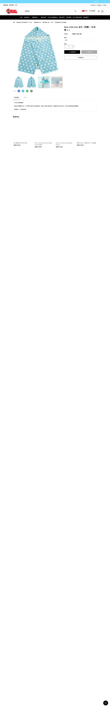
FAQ (16, 5)
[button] (61, 82)
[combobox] (80, 40)
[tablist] (55, 98)
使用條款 (68, 17)
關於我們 (11, 5)
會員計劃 (43, 17)
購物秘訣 (35, 17)
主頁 (21, 17)
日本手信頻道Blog (53, 17)
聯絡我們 (86, 17)
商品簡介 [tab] (17, 97)
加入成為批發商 (77, 17)
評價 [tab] (25, 97)
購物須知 (6, 5)
